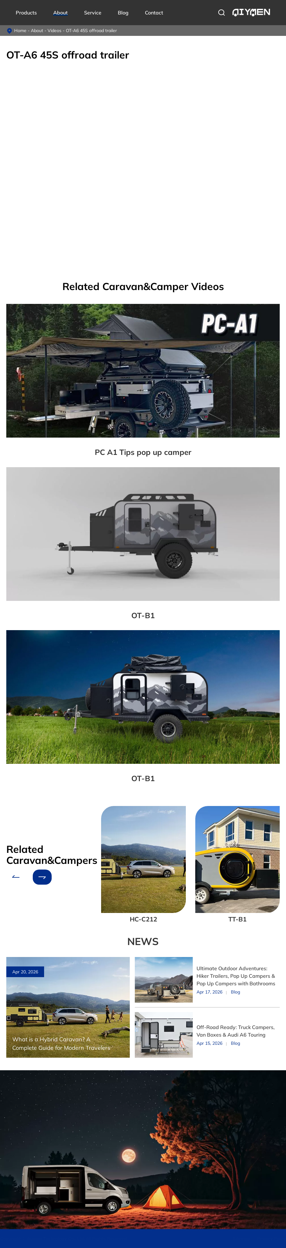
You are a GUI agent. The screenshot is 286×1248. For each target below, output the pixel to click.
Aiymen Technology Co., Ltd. (57, 1238)
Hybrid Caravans (23, 1135)
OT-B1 (143, 615)
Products (26, 12)
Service (92, 12)
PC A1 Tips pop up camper (143, 452)
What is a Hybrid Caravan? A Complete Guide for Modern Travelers (61, 1043)
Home (20, 30)
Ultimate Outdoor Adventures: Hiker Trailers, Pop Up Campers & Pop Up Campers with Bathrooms (236, 976)
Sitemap (240, 1238)
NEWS (143, 941)
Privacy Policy (270, 1238)
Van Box (14, 1125)
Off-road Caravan (24, 1145)
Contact (154, 12)
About (60, 12)
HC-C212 (143, 919)
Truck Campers (21, 1114)
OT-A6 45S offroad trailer (91, 30)
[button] (15, 877)
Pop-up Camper (22, 1166)
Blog (123, 12)
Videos (54, 30)
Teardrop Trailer (22, 1156)
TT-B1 (237, 919)
